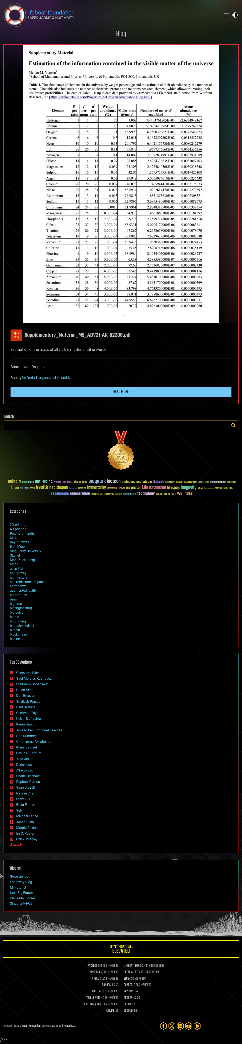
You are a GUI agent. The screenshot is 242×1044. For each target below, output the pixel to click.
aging (14, 564)
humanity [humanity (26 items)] (73, 488)
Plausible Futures (23, 898)
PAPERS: (128, 1004)
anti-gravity (18, 573)
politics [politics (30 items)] (218, 488)
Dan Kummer (26, 736)
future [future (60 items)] (15, 488)
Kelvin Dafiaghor (28, 719)
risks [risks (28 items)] (101, 494)
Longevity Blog (21, 882)
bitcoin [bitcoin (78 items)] (147, 482)
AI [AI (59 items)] (20, 482)
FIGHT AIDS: (98, 991)
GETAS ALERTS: (132, 972)
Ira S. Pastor (25, 833)
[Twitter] (171, 1026)
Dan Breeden (29, 378)
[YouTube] (188, 1026)
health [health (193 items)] (42, 487)
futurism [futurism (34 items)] (24, 488)
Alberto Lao (24, 770)
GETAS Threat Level (121, 950)
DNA (13, 538)
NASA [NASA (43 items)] (200, 488)
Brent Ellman (25, 805)
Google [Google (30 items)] (32, 488)
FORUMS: (110, 1011)
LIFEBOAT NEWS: (133, 966)
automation (18, 595)
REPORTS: (129, 991)
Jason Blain (25, 822)
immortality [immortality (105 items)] (96, 487)
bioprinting (18, 621)
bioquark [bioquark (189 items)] (97, 481)
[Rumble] (197, 1026)
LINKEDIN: (95, 972)
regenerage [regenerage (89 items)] (60, 493)
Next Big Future (21, 893)
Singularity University (25, 551)
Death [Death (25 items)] (207, 482)
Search (233, 425)
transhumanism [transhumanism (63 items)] (166, 494)
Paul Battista (25, 707)
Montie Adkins (26, 828)
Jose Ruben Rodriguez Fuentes (39, 730)
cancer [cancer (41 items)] (179, 482)
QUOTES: (128, 1011)
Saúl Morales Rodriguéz (34, 679)
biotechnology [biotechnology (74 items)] (131, 482)
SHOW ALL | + (16, 844)
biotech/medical (22, 626)
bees (13, 599)
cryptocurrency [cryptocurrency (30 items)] (190, 482)
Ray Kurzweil (19, 542)
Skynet (15, 555)
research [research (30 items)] (95, 494)
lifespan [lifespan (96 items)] (173, 487)
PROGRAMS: (130, 998)
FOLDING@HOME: (95, 998)
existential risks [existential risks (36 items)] (218, 482)
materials (65, 378)
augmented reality (49, 378)
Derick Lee (24, 765)
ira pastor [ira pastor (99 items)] (133, 487)
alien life (16, 569)
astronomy (18, 586)
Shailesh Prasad (28, 702)
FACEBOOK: (94, 966)
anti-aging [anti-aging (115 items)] (44, 481)
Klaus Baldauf (26, 747)
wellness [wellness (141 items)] (185, 493)
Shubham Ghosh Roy (32, 684)
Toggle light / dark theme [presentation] (235, 15)
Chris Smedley (26, 839)
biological (17, 612)
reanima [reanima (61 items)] (228, 488)
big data (16, 604)
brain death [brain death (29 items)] (170, 482)
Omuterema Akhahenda (33, 742)
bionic (14, 617)
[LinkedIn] (180, 1026)
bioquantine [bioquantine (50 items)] (80, 482)
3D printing (18, 525)
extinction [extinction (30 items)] (231, 482)
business (16, 639)
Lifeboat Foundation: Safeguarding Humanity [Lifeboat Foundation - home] (110, 15)
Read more (121, 391)
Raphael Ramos (28, 782)
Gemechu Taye (27, 713)
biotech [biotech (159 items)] (114, 481)
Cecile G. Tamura (28, 753)
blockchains (19, 634)
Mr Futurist (18, 887)
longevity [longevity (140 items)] (189, 487)
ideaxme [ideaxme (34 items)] (82, 488)
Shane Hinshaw (28, 776)
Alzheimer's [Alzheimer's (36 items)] (28, 482)
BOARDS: (128, 985)
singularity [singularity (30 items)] (109, 494)
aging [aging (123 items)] (12, 481)
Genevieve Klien (28, 673)
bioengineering (21, 608)
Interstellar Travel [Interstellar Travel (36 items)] (116, 488)
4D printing (18, 529)
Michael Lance (27, 816)
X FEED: (96, 979)
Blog (121, 34)
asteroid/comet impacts (27, 582)
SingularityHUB (21, 904)
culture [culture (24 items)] (200, 482)
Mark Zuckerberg (22, 560)
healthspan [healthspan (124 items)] (58, 487)
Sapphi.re (70, 1026)
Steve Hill (23, 799)
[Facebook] (163, 1026)
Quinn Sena (24, 690)
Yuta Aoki (23, 759)
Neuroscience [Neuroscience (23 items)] (209, 488)
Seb (19, 810)
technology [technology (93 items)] (146, 493)
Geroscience (19, 877)
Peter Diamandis (22, 533)
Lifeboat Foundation (30, 1026)
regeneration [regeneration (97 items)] (80, 493)
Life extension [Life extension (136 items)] (154, 487)
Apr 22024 (16, 335)
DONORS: (106, 985)
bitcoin (15, 630)
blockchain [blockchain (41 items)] (158, 482)
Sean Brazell (25, 787)
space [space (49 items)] (118, 494)
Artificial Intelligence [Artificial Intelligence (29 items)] (63, 482)
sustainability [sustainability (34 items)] (129, 494)
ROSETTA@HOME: (93, 1004)
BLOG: (127, 979)
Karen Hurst (25, 724)
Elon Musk (17, 547)
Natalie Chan (25, 793)
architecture (18, 577)
